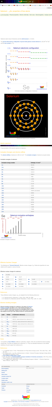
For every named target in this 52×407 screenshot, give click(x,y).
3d (28, 279)
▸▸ (1, 5)
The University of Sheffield (23, 401)
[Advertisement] (26, 27)
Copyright (28, 390)
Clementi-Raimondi (14, 265)
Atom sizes (32, 14)
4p (15, 281)
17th (3, 202)
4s (2, 281)
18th (3, 204)
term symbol (8, 43)
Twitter (3, 388)
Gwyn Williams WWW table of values (12, 355)
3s (2, 279)
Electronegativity (40, 14)
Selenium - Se (26, 1)
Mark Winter (15, 401)
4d (28, 281)
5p (15, 284)
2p (15, 277)
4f (41, 281)
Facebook (4, 386)
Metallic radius (5, 380)
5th (2, 174)
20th (3, 209)
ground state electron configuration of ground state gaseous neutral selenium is (22, 41)
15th (3, 197)
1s (2, 274)
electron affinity (6, 155)
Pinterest (3, 390)
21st (3, 211)
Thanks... (28, 392)
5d (28, 284)
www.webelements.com (36, 400)
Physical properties (14, 14)
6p (15, 286)
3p (15, 279)
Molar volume (4, 374)
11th (3, 188)
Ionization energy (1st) (6, 376)
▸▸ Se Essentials (5, 14)
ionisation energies (31, 155)
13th (3, 193)
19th (3, 207)
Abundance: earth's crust (7, 382)
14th (3, 195)
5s (2, 284)
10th (3, 186)
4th (2, 172)
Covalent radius (5, 378)
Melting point (4, 370)
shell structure (25, 38)
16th (3, 200)
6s (2, 286)
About (27, 388)
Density (3, 372)
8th (2, 181)
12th (3, 190)
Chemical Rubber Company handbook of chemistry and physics (27, 356)
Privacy (27, 386)
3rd (2, 169)
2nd (2, 167)
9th (2, 183)
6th (2, 176)
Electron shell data (24, 14)
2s (2, 277)
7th (2, 179)
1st (2, 165)
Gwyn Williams (11, 341)
